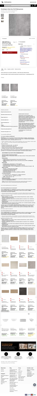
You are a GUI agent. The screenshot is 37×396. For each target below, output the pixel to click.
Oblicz (2, 125)
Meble (2, 383)
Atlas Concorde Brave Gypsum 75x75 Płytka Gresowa (31, 275)
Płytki (1, 377)
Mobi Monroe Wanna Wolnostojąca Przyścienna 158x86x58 (22, 329)
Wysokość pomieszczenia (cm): (6, 114)
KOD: (30, 38)
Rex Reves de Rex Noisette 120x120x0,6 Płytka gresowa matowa (14, 249)
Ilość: (3, 49)
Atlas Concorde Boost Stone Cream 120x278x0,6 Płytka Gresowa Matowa (22, 275)
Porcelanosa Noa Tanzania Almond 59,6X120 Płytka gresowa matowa (30, 302)
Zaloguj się (2, 369)
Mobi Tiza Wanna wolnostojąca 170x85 (13, 329)
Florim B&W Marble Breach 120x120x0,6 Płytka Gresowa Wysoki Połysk (22, 249)
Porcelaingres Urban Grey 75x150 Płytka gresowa (13, 97)
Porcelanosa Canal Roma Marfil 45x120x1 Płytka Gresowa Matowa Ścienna (5, 301)
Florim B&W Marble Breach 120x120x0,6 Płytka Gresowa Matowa (5, 249)
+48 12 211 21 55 (33, 2)
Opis (2, 69)
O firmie (19, 369)
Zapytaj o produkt (10, 69)
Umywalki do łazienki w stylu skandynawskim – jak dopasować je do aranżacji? (13, 370)
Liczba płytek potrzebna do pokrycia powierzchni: (9, 126)
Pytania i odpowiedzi (21, 380)
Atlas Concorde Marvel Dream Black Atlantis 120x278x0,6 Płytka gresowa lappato (5, 274)
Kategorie (2, 5)
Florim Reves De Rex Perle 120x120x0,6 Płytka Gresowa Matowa (31, 249)
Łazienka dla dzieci (12, 389)
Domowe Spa (2, 382)
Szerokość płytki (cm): (5, 119)
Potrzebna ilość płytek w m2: (6, 131)
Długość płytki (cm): (4, 117)
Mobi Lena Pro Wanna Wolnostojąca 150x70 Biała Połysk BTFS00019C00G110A (31, 329)
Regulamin (19, 375)
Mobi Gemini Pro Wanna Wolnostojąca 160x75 (5, 330)
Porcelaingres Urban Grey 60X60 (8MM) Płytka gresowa (5, 97)
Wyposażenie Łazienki (4, 381)
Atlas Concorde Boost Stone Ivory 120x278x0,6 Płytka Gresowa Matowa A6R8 (14, 275)
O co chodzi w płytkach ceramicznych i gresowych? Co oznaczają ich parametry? (14, 385)
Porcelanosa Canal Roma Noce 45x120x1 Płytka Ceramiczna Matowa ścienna (13, 301)
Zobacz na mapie (29, 376)
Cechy (5, 69)
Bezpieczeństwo (18, 69)
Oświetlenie (2, 380)
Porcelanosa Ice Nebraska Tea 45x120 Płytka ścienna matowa (22, 302)
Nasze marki (20, 372)
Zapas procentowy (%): (5, 122)
